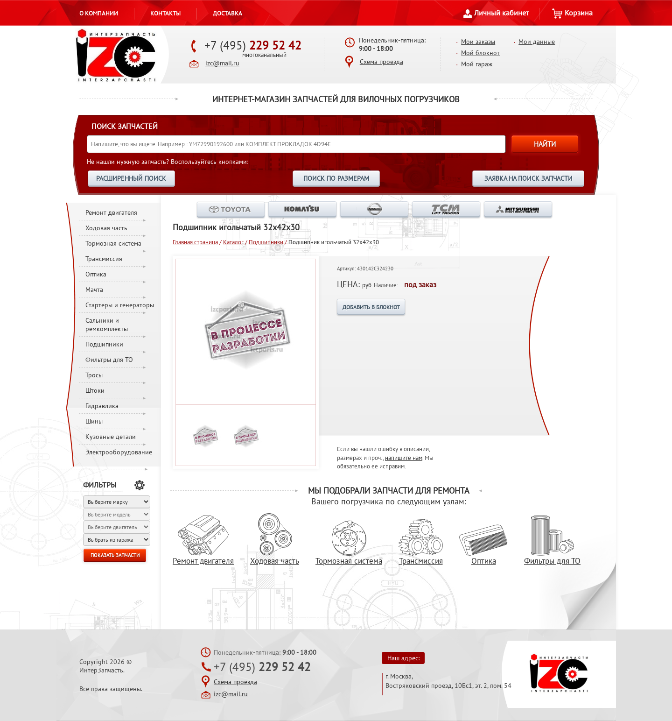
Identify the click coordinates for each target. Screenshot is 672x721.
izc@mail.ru (222, 63)
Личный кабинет (496, 12)
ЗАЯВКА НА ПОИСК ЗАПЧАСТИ (528, 178)
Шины (94, 421)
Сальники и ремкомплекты (106, 324)
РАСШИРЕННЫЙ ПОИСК (131, 178)
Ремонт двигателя (111, 212)
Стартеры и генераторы (119, 305)
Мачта (94, 289)
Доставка (227, 13)
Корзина (572, 12)
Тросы (94, 375)
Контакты (165, 13)
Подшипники (104, 344)
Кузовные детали (110, 436)
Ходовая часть (106, 228)
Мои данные (536, 41)
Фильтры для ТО (109, 359)
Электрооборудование (118, 452)
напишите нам (403, 458)
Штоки (95, 390)
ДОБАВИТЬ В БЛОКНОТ (371, 307)
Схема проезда (381, 61)
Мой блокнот (480, 53)
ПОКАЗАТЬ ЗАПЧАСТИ (115, 555)
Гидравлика (102, 406)
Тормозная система (113, 243)
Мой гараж (476, 64)
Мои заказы (478, 41)
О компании (98, 13)
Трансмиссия (103, 258)
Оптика (95, 274)
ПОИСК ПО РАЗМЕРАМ (336, 178)
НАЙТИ (545, 144)
